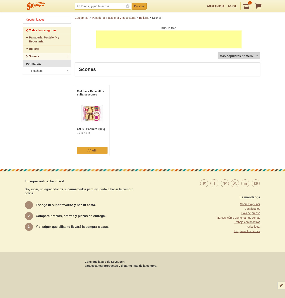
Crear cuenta (215, 5)
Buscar (139, 6)
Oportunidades (35, 19)
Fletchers (47, 71)
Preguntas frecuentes (247, 231)
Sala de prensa (250, 213)
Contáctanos (252, 208)
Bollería (143, 17)
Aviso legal (253, 226)
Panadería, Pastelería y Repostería (114, 17)
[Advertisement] (169, 39)
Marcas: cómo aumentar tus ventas (238, 217)
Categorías (81, 17)
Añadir (92, 150)
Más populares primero (239, 56)
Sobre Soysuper (250, 204)
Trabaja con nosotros (247, 222)
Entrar (232, 5)
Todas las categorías (41, 31)
